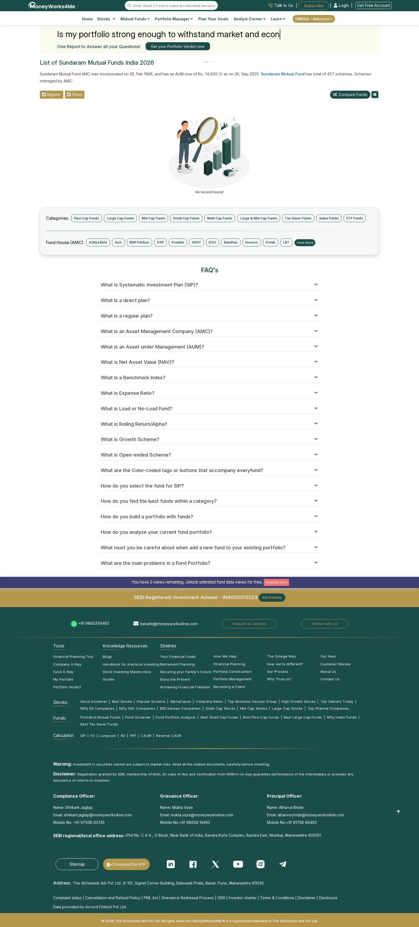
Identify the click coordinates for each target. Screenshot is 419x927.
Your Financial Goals (178, 656)
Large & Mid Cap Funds (258, 218)
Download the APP (129, 864)
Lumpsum (107, 735)
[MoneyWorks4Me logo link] (52, 5)
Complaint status (67, 897)
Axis (118, 242)
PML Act (151, 897)
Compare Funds (350, 94)
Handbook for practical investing (131, 664)
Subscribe (314, 5)
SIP (83, 735)
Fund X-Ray (63, 672)
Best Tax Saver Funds (99, 724)
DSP (160, 242)
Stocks (106, 19)
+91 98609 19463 (194, 822)
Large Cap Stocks (287, 708)
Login (342, 5)
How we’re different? (285, 664)
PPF (133, 735)
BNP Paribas (139, 242)
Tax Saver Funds (298, 218)
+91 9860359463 (93, 623)
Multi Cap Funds (219, 218)
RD (123, 735)
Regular (53, 94)
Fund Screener (138, 717)
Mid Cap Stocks (253, 708)
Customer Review (335, 664)
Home (87, 19)
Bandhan (231, 242)
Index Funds (329, 218)
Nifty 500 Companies (137, 708)
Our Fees (328, 656)
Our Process (277, 671)
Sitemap (77, 864)
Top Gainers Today (337, 701)
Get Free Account (373, 5)
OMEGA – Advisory (314, 19)
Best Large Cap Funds (303, 717)
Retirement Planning (177, 664)
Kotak (270, 242)
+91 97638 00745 (88, 822)
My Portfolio (63, 679)
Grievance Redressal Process (187, 897)
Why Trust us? (279, 679)
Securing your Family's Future (185, 672)
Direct (77, 94)
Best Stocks (122, 701)
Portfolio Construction (232, 671)
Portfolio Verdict (67, 687)
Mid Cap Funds (153, 218)
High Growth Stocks (298, 701)
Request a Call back (249, 623)
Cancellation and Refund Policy (112, 897)
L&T (286, 242)
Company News (209, 701)
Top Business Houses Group (252, 701)
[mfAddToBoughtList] (374, 94)
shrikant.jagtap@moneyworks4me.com (98, 815)
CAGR (146, 735)
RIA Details (272, 597)
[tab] (209, 285)
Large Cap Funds (120, 218)
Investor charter (243, 897)
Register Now (276, 582)
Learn (278, 19)
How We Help (225, 656)
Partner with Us (324, 623)
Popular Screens (151, 701)
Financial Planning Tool (73, 656)
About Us (328, 671)
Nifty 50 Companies (97, 708)
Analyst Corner (250, 19)
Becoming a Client (229, 687)
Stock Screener (93, 701)
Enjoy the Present (175, 679)
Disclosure (328, 897)
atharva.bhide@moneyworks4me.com (311, 815)
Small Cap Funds (186, 218)
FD (92, 735)
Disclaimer (307, 897)
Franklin (178, 242)
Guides (109, 679)
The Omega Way (281, 656)
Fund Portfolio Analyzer (176, 717)
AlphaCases (180, 701)
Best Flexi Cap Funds (261, 717)
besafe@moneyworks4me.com (169, 623)
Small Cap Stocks (220, 708)
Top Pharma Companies (328, 708)
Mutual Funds (135, 19)
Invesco (251, 242)
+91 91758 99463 (301, 822)
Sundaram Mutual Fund (283, 74)
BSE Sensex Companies (180, 708)
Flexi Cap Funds (86, 218)
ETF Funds (354, 218)
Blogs (107, 656)
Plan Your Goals (213, 19)
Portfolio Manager (174, 19)
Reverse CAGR (168, 735)
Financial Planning (229, 664)
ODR (221, 897)
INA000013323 (240, 597)
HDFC (196, 242)
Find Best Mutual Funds (100, 717)
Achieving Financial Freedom (185, 687)
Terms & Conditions (277, 897)
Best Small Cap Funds (219, 717)
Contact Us (330, 679)
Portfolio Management (232, 679)
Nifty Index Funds (342, 717)
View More (305, 243)
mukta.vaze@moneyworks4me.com (202, 815)
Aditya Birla (98, 242)
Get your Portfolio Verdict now (177, 46)
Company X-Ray (67, 664)
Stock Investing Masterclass (127, 672)
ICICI (212, 242)
